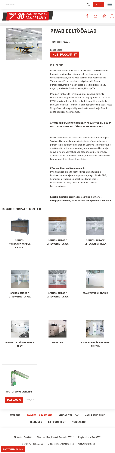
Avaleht (15, 415)
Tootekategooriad (13, 449)
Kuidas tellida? (69, 415)
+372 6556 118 (36, 443)
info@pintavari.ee (64, 443)
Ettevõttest (57, 422)
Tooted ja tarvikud (40, 415)
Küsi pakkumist (64, 54)
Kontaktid (79, 422)
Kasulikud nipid (95, 415)
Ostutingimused (86, 443)
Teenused (35, 422)
